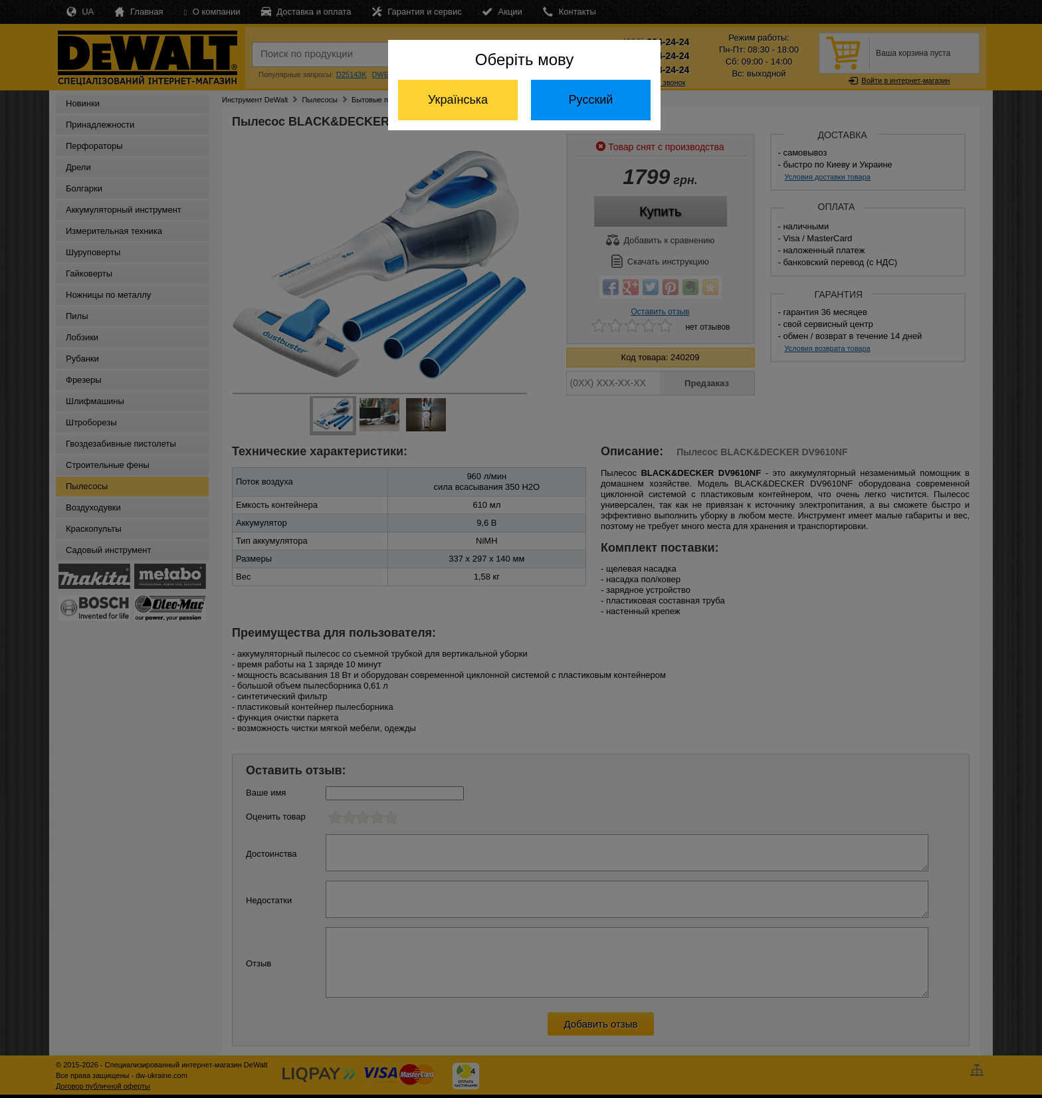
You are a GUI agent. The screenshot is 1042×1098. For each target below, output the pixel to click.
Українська (458, 99)
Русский (591, 99)
